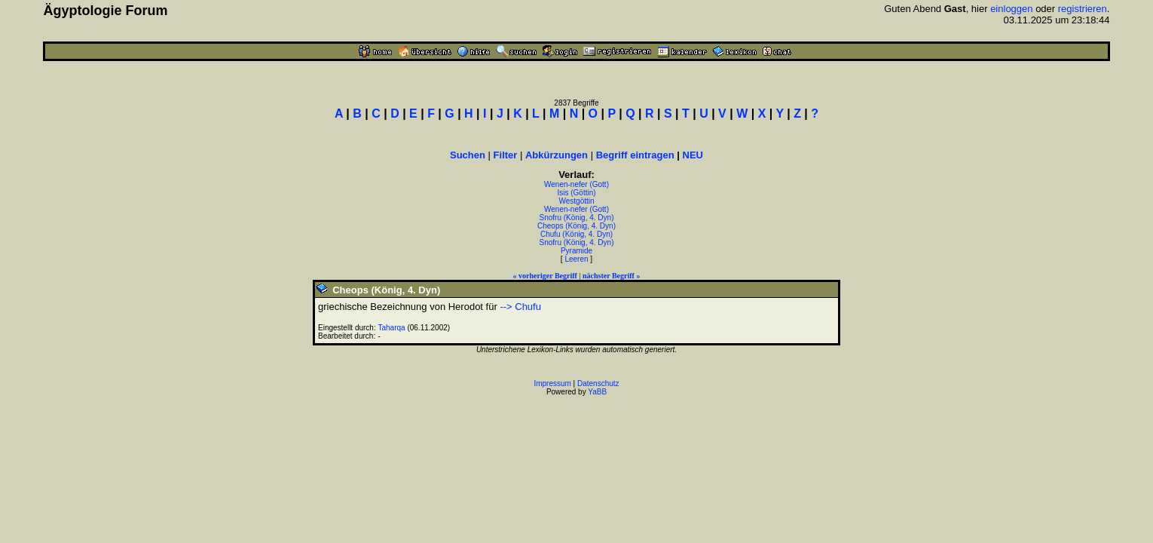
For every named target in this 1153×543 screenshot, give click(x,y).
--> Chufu (520, 306)
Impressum (552, 383)
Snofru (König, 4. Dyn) (577, 217)
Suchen (467, 155)
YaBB (597, 392)
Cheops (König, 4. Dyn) (576, 226)
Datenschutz (598, 383)
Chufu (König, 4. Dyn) (576, 234)
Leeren (576, 259)
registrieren (1082, 8)
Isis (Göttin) (576, 193)
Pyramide (576, 251)
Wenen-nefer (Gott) (576, 184)
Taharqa (391, 328)
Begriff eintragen (635, 155)
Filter (506, 155)
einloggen (1011, 8)
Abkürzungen (556, 155)
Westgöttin (576, 201)
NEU (693, 155)
